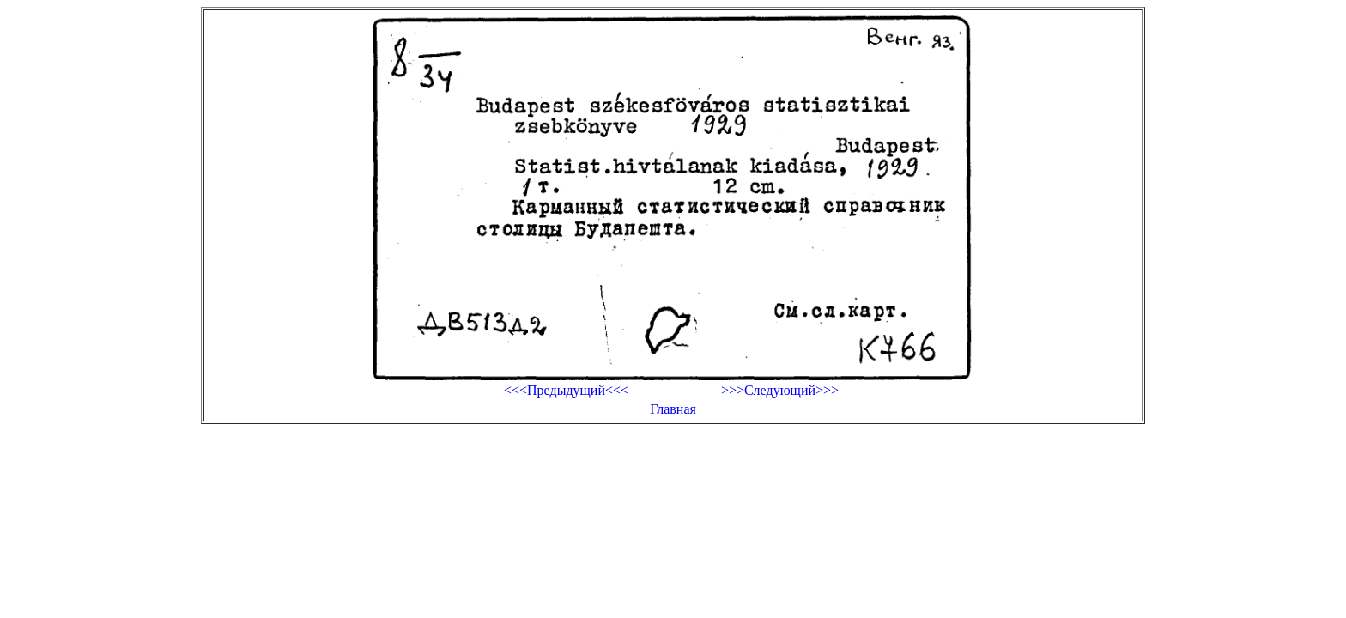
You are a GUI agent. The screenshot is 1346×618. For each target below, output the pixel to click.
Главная (673, 409)
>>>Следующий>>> (780, 390)
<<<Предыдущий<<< (566, 390)
